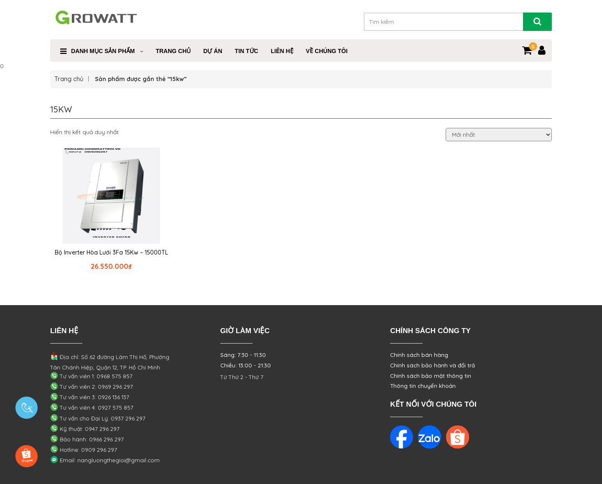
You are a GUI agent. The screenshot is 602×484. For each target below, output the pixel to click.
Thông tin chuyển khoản (423, 385)
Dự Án (212, 51)
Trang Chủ (173, 51)
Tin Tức (246, 51)
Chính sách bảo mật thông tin (430, 375)
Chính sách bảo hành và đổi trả (432, 365)
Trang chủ (69, 79)
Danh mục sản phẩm (103, 51)
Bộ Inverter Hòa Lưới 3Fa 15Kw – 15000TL (111, 252)
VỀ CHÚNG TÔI (327, 51)
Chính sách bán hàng (419, 355)
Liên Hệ (282, 51)
